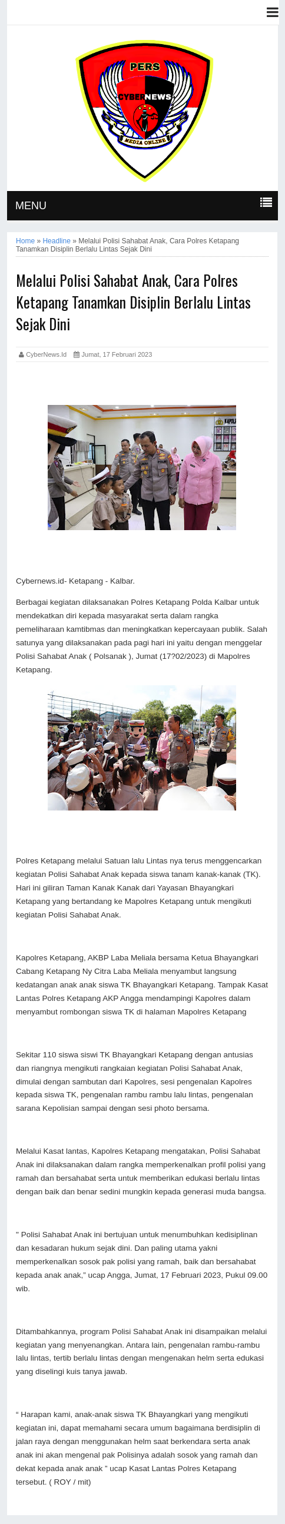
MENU (31, 206)
